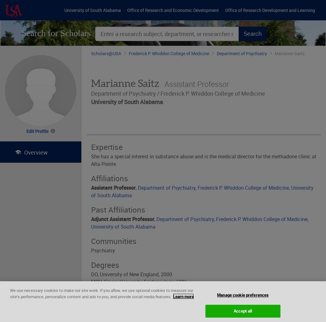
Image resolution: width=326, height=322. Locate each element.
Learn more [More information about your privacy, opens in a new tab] (183, 300)
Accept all (243, 315)
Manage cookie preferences (243, 299)
